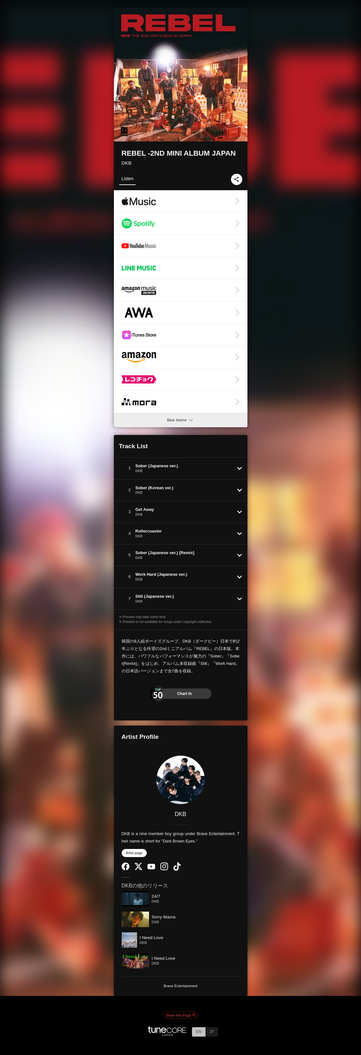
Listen (128, 178)
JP (211, 1031)
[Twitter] (138, 868)
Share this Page (180, 1015)
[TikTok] (177, 869)
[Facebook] (125, 868)
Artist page (134, 853)
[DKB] (181, 780)
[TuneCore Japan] (167, 1034)
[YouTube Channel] (151, 867)
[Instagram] (164, 868)
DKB (127, 163)
